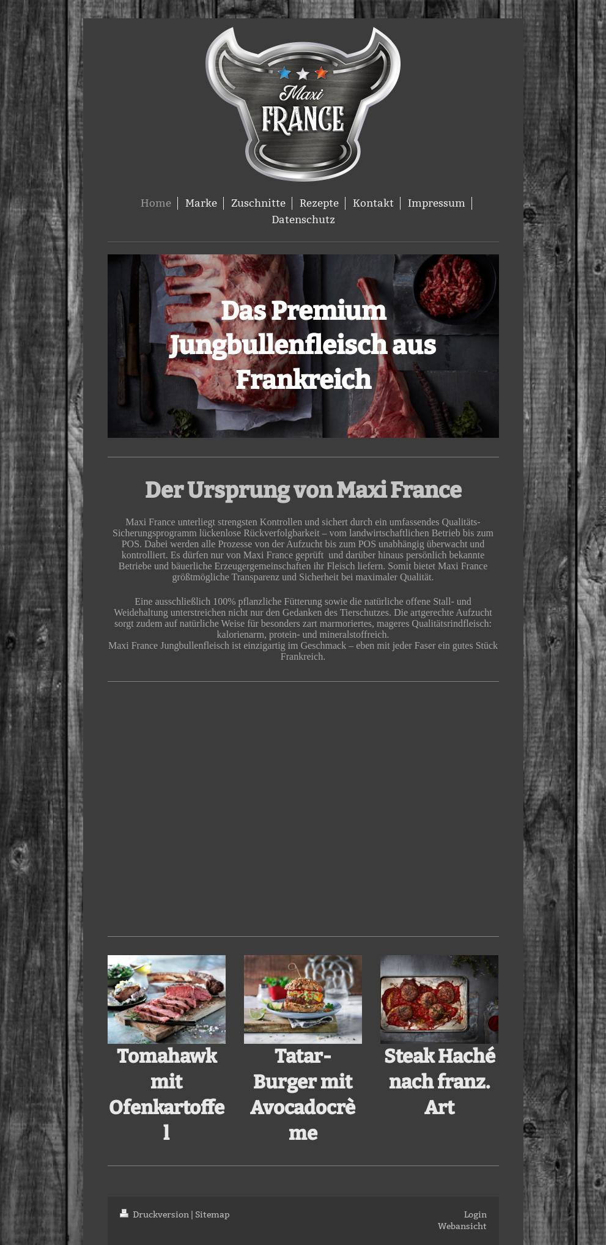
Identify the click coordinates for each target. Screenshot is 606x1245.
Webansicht (462, 1226)
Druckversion (155, 1214)
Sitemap (212, 1214)
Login (475, 1214)
